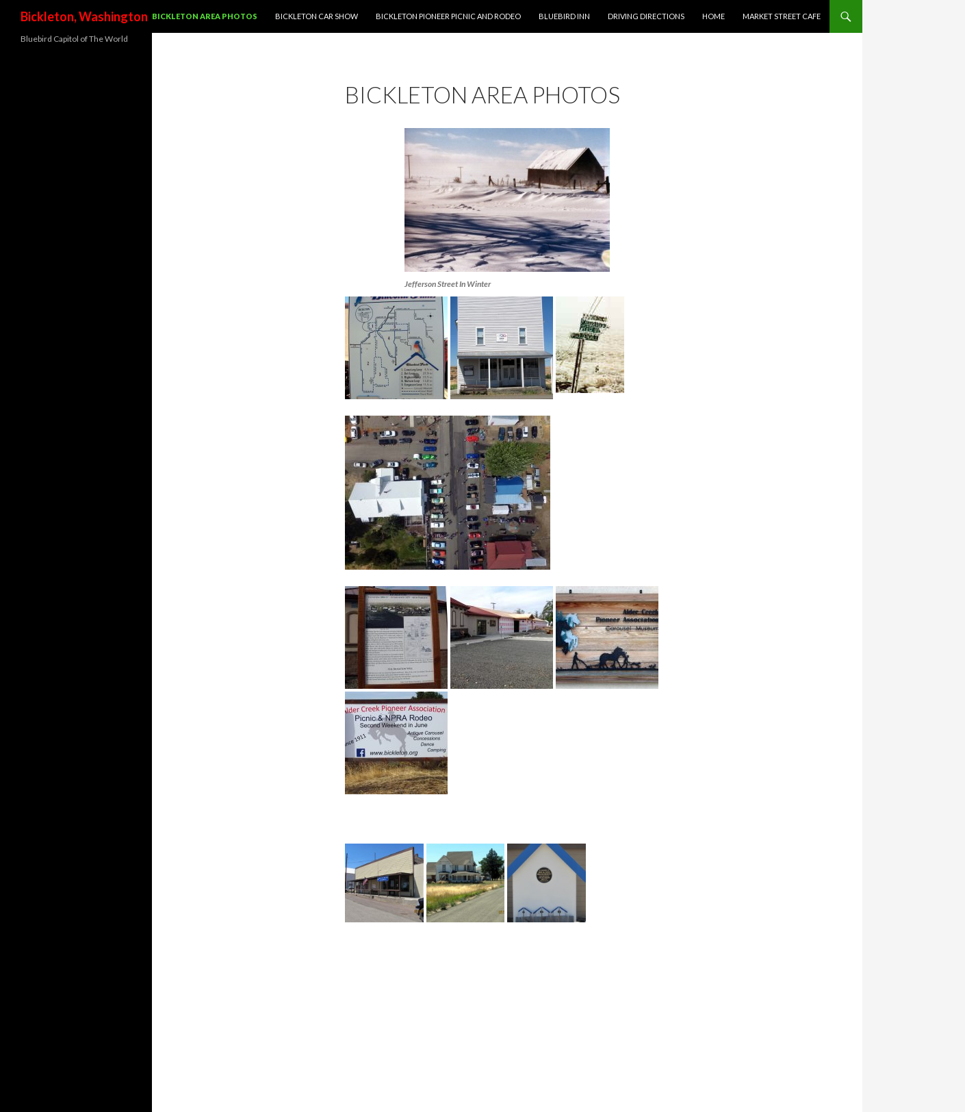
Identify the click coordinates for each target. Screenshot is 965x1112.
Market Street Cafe (782, 16)
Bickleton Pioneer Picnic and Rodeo (448, 16)
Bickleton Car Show (316, 16)
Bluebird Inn (564, 16)
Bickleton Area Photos (204, 16)
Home (713, 16)
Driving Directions (646, 16)
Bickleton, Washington (84, 16)
